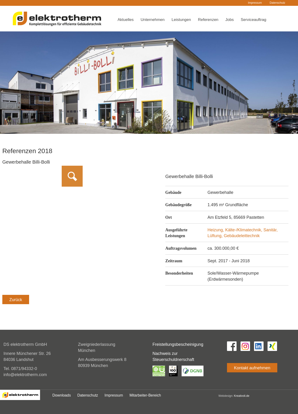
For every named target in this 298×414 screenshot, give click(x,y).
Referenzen (208, 19)
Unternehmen (153, 19)
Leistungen (181, 19)
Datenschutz (277, 2)
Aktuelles (126, 19)
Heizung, (216, 230)
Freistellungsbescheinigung (177, 344)
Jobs (229, 19)
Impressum (255, 2)
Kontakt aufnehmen (252, 368)
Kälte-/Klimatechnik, (244, 230)
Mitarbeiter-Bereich (145, 395)
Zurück (15, 299)
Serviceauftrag (253, 19)
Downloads (61, 395)
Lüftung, (215, 235)
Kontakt (124, 45)
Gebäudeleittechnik (242, 235)
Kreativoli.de (241, 395)
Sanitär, (270, 230)
